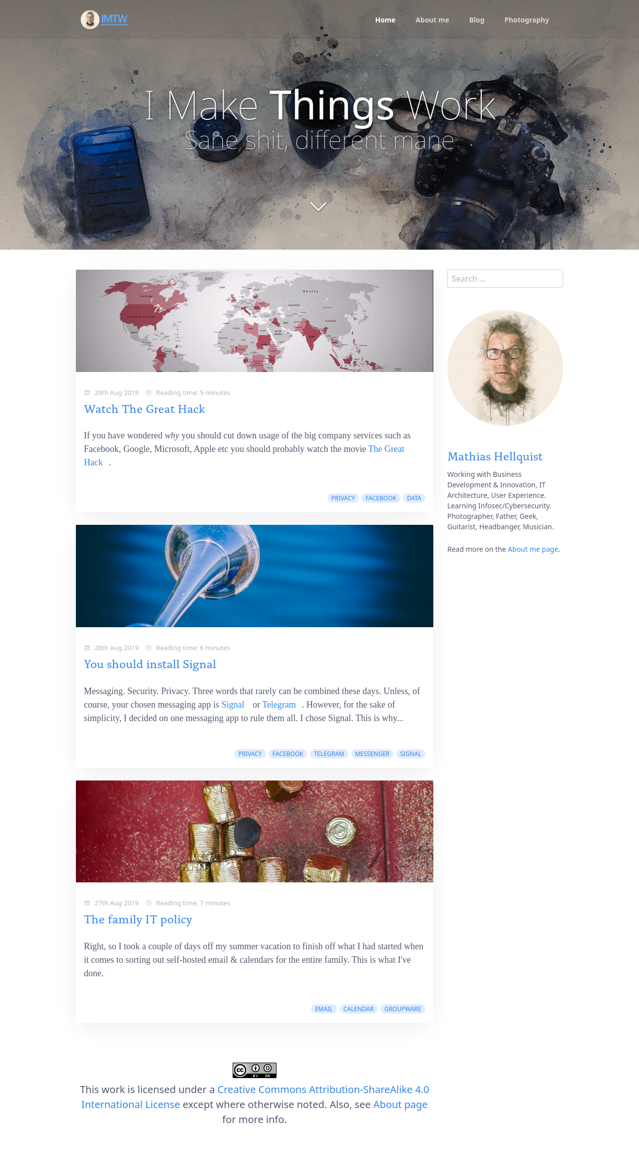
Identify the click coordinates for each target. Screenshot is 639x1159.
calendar (358, 1009)
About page (400, 1104)
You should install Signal (150, 663)
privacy (343, 498)
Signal (232, 705)
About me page (533, 549)
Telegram (279, 705)
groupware (402, 1009)
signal (410, 754)
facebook (380, 498)
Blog (476, 20)
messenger (372, 754)
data (414, 498)
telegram (329, 754)
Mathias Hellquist (495, 455)
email (324, 1009)
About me (431, 20)
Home (384, 20)
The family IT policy (138, 918)
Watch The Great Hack (144, 407)
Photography (526, 20)
